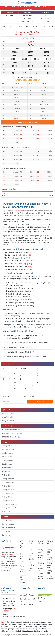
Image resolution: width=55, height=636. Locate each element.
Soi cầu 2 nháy (7, 519)
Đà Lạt (45, 14)
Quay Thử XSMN (8, 420)
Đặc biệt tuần (7, 463)
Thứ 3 (12, 25)
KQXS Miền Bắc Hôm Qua (11, 428)
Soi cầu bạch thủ (8, 530)
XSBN (28, 257)
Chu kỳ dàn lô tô (8, 448)
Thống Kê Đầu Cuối (9, 445)
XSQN (30, 254)
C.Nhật (50, 25)
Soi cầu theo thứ (8, 523)
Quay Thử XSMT (7, 416)
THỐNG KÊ (40, 7)
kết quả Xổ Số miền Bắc (17, 210)
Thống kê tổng (7, 485)
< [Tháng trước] (3, 367)
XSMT (10, 7)
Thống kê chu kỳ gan (9, 503)
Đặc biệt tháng (7, 467)
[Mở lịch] (25, 396)
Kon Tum (27, 17)
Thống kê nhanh (8, 478)
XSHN (32, 251)
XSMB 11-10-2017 (35, 33)
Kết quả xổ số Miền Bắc (27, 30)
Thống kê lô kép (7, 496)
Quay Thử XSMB (8, 412)
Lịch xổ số (6, 363)
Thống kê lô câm (8, 488)
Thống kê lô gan (8, 481)
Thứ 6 (35, 25)
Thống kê (6, 441)
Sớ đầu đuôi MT (7, 456)
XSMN (16, 7)
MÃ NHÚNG (48, 7)
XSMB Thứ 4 (23, 33)
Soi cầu (5, 516)
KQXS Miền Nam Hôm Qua (11, 436)
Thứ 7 (43, 25)
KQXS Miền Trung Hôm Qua (12, 432)
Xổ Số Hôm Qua (8, 425)
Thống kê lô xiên (8, 499)
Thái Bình (9, 14)
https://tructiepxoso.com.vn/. (33, 214)
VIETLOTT (31, 7)
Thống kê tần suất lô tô (10, 507)
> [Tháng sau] (37, 367)
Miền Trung (27, 11)
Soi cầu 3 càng (7, 534)
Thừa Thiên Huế (27, 20)
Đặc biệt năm (7, 470)
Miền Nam (45, 11)
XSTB (29, 268)
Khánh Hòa (27, 14)
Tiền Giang (45, 20)
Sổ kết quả (6, 510)
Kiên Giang (45, 17)
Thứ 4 (20, 25)
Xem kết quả (40, 400)
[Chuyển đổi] (4, 334)
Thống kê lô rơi (7, 492)
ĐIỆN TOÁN (23, 7)
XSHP (29, 263)
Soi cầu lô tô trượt (8, 527)
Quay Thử (6, 409)
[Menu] (2, 2)
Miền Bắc (9, 11)
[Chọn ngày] (14, 396)
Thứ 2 (5, 25)
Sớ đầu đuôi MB (7, 452)
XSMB (4, 7)
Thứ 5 (28, 25)
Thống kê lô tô (7, 474)
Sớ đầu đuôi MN (8, 459)
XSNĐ (29, 266)
